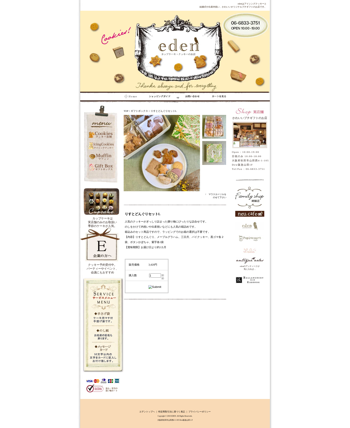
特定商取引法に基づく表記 (171, 411)
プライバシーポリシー (199, 411)
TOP (126, 111)
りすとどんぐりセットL (164, 111)
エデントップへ (147, 411)
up (161, 97)
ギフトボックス (139, 111)
